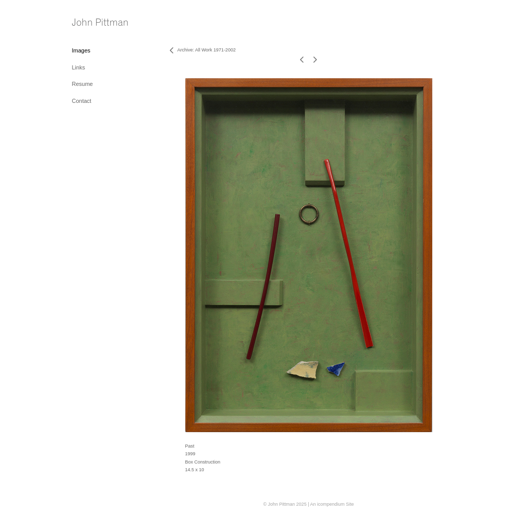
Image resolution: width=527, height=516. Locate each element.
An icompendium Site (332, 504)
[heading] (98, 23)
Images (81, 50)
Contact (82, 101)
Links (78, 67)
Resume (82, 84)
